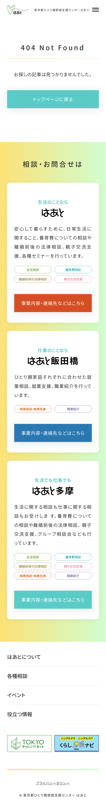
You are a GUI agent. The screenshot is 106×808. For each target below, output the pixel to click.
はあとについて (24, 656)
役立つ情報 (19, 714)
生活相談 (33, 269)
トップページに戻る (53, 99)
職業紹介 (73, 409)
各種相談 (17, 675)
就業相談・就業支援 (33, 409)
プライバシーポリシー (53, 783)
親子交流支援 (73, 279)
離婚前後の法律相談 (33, 279)
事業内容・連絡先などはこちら (53, 303)
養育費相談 (73, 269)
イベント (16, 695)
